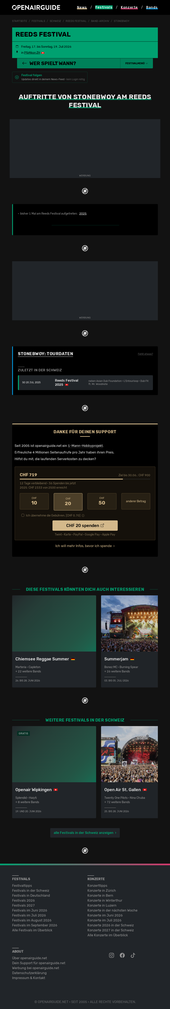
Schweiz (55, 21)
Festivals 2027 (23, 904)
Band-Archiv (100, 21)
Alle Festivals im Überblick (32, 929)
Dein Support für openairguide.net (38, 962)
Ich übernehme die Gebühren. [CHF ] (53, 514)
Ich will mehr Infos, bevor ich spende (83, 545)
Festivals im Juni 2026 (29, 909)
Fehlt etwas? (145, 354)
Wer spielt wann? (49, 63)
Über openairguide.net (29, 957)
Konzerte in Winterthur (104, 899)
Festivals (38, 21)
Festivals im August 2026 (31, 919)
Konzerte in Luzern (101, 904)
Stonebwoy (121, 21)
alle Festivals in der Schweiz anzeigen (83, 831)
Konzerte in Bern (100, 894)
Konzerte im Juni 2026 (105, 914)
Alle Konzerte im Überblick (107, 934)
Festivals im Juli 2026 (29, 914)
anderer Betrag (136, 501)
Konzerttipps (97, 884)
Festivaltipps (22, 884)
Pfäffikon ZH (32, 53)
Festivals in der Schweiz (30, 889)
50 (102, 501)
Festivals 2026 (23, 899)
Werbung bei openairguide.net (35, 967)
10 (34, 501)
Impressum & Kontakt (28, 977)
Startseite (19, 21)
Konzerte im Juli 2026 (104, 919)
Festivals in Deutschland (31, 894)
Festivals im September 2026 (34, 924)
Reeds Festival (76, 21)
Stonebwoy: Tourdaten (45, 353)
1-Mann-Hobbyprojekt (85, 446)
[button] (136, 63)
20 (68, 501)
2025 (83, 213)
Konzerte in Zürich (101, 889)
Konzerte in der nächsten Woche (112, 909)
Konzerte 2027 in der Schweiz (110, 929)
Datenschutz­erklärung (29, 972)
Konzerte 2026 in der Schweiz (110, 924)
